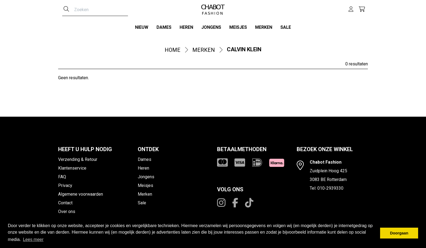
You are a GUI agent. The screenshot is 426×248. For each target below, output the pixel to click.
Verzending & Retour (77, 158)
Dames (163, 27)
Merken (263, 27)
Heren (186, 27)
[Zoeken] (66, 9)
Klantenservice (72, 167)
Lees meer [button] (33, 239)
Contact (65, 201)
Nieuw (141, 27)
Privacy (65, 184)
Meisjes (238, 27)
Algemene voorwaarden (80, 193)
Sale (285, 27)
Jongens (211, 27)
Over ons (66, 210)
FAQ (62, 175)
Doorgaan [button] (399, 233)
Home (172, 49)
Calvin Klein (244, 48)
